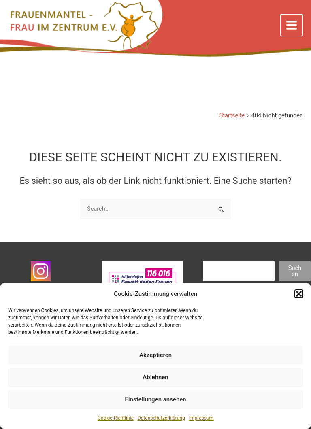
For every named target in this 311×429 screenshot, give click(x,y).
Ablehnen (155, 377)
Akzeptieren (155, 355)
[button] (299, 294)
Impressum (201, 418)
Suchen (294, 271)
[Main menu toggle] (291, 25)
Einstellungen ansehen (155, 399)
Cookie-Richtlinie (116, 418)
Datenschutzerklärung (161, 418)
